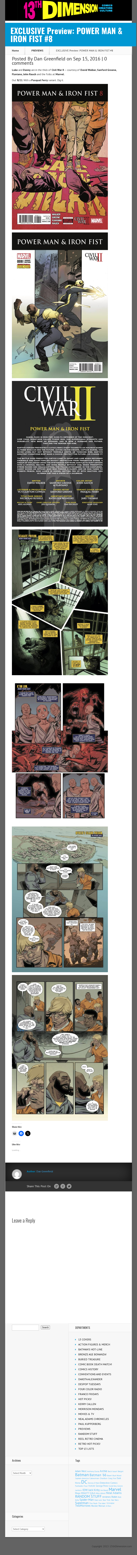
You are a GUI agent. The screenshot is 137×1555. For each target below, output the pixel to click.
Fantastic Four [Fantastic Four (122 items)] (81, 1486)
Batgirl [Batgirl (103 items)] (120, 1471)
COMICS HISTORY (88, 1369)
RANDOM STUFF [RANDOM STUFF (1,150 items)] (88, 1496)
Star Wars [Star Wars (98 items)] (114, 1500)
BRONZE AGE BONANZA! (92, 1354)
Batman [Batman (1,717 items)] (82, 1474)
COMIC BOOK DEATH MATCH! (95, 1364)
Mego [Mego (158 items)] (77, 1493)
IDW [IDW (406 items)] (85, 1490)
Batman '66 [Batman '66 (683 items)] (98, 1475)
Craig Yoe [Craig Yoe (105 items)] (112, 1478)
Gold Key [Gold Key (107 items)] (113, 1486)
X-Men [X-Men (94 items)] (108, 1506)
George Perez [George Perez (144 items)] (102, 1485)
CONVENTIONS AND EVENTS (94, 1374)
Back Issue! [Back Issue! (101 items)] (112, 1471)
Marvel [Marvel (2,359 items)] (115, 1489)
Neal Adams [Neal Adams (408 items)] (114, 1493)
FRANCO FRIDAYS (88, 1394)
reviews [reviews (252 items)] (106, 1496)
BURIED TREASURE (89, 1359)
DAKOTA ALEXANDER (90, 1379)
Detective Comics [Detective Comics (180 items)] (108, 1482)
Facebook (62, 1186)
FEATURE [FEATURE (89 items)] (91, 1486)
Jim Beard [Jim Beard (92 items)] (104, 1490)
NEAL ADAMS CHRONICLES (93, 1419)
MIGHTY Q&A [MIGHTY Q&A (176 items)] (88, 1493)
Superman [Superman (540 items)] (82, 1503)
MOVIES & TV (86, 1414)
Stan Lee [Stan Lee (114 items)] (98, 1500)
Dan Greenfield (49, 58)
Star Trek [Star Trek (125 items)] (106, 1500)
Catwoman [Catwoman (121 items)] (94, 1478)
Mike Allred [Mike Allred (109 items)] (100, 1493)
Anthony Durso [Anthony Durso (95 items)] (93, 1471)
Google (56, 1186)
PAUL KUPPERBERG (89, 1424)
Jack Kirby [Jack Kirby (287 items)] (94, 1490)
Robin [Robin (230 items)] (114, 1496)
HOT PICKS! (84, 1399)
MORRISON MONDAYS (91, 1409)
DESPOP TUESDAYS (89, 1384)
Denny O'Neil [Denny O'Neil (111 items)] (93, 1483)
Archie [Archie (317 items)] (103, 1471)
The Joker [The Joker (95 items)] (102, 1503)
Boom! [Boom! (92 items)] (109, 1475)
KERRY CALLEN (87, 1404)
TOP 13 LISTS (86, 1448)
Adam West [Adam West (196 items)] (81, 1471)
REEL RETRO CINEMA (90, 1438)
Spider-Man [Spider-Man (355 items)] (87, 1500)
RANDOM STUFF (87, 1433)
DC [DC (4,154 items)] (84, 1482)
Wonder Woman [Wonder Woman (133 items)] (98, 1506)
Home (15, 50)
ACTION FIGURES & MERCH (94, 1344)
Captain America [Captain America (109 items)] (82, 1478)
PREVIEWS (37, 50)
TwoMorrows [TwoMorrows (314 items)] (83, 1505)
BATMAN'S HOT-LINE (90, 1349)
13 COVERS (84, 1339)
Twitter (69, 1186)
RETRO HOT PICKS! (89, 1443)
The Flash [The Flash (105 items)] (93, 1503)
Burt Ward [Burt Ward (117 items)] (117, 1475)
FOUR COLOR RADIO (90, 1389)
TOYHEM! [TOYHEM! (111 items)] (110, 1503)
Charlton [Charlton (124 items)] (103, 1478)
